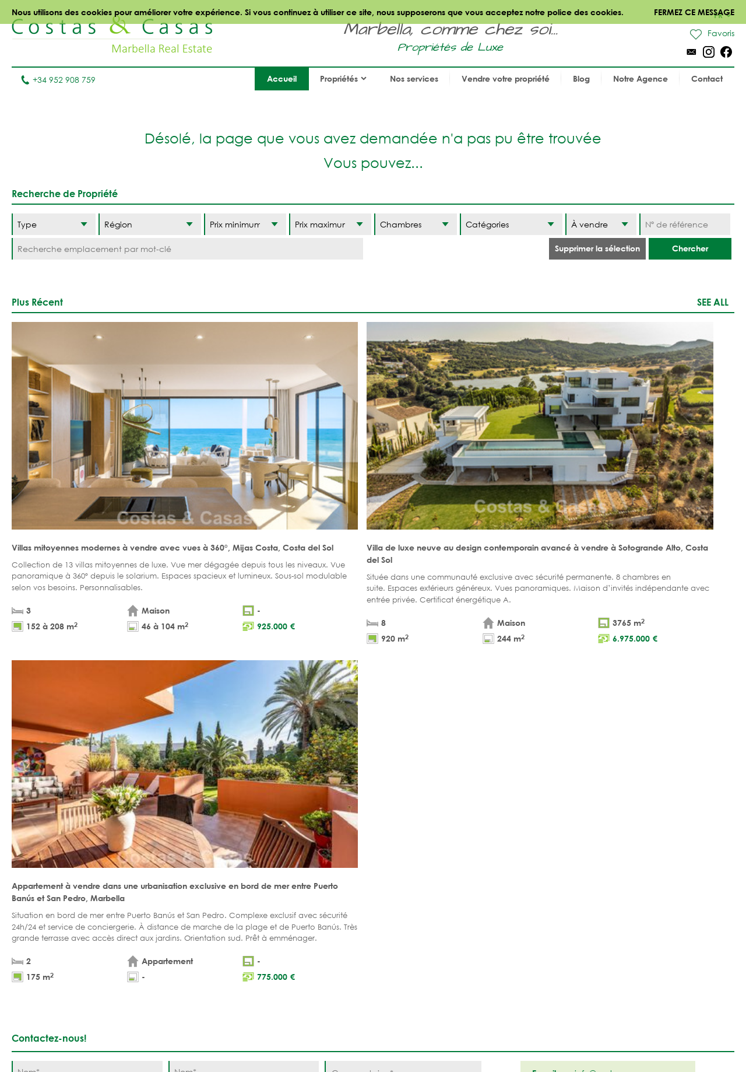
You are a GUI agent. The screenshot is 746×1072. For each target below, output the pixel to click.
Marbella (410, 838)
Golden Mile (417, 892)
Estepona (500, 893)
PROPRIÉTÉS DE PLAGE (318, 838)
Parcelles (207, 874)
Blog (581, 78)
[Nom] (87, 665)
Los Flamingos (512, 874)
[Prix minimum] (245, 224)
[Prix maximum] (330, 224)
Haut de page (373, 785)
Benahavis (503, 838)
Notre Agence (640, 78)
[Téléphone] (87, 689)
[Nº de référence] (684, 224)
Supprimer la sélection (597, 248)
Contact (707, 78)
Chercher (690, 248)
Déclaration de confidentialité (402, 1036)
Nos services (414, 78)
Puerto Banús (419, 856)
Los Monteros (512, 928)
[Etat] (600, 224)
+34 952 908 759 (58, 79)
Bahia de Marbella (430, 946)
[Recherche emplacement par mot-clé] (187, 249)
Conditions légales (294, 1036)
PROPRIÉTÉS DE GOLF (318, 856)
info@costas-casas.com (58, 1015)
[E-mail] (243, 689)
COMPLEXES (210, 910)
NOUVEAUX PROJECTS (229, 892)
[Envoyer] (451, 730)
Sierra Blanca (421, 910)
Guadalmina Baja (519, 946)
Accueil (282, 78)
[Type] (54, 224)
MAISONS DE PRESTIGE (320, 941)
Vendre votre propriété (506, 78)
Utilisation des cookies (518, 1036)
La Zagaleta (507, 856)
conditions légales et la (148, 711)
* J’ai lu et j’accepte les (152, 711)
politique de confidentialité (231, 711)
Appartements (216, 838)
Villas (199, 856)
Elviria (404, 928)
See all (713, 301)
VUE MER (294, 875)
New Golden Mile (518, 910)
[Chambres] (415, 224)
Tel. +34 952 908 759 (51, 997)
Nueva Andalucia (428, 874)
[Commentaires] (403, 677)
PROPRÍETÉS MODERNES (299, 898)
